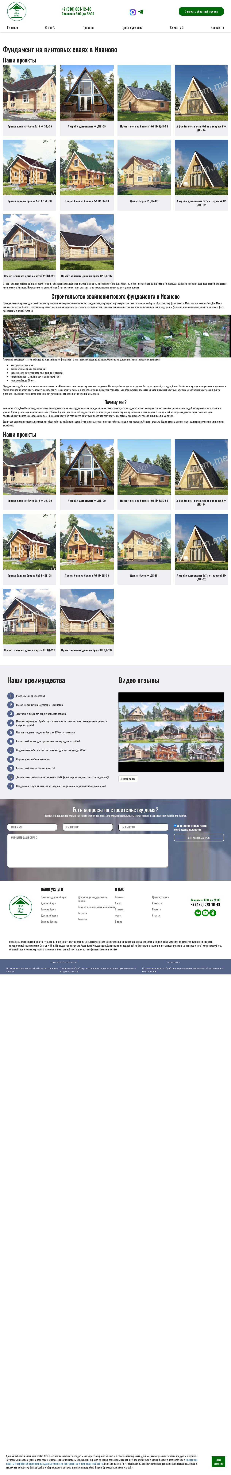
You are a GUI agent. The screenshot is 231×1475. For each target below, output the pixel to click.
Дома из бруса (48, 912)
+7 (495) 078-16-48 (205, 913)
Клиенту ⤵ (176, 27)
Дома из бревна (49, 924)
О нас (118, 912)
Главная (12, 27)
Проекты (88, 27)
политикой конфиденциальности (190, 836)
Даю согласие (218, 1461)
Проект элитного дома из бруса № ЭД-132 (86, 280)
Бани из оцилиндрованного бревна (96, 915)
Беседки (82, 922)
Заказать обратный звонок (201, 11)
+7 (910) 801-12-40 (78, 11)
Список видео (128, 787)
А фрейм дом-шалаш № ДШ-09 (87, 128)
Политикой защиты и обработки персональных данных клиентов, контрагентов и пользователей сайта (101, 1461)
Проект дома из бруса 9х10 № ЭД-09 (29, 128)
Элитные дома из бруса (53, 906)
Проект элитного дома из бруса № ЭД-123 (29, 280)
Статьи (156, 924)
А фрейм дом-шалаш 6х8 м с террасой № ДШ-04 (201, 130)
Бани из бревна (49, 930)
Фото (118, 924)
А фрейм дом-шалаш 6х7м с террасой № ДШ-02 (201, 206)
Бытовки (82, 928)
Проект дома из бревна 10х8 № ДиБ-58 (144, 128)
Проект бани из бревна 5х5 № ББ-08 (29, 204)
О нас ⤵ (50, 27)
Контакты (217, 27)
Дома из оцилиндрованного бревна (92, 907)
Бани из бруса (48, 918)
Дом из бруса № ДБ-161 (144, 204)
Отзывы (119, 918)
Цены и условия (131, 27)
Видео (118, 930)
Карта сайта (173, 970)
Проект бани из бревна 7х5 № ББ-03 (87, 204)
